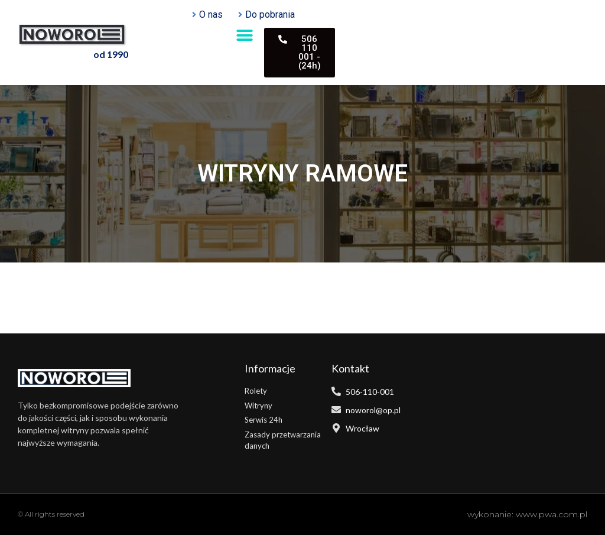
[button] (245, 35)
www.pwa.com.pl (551, 514)
